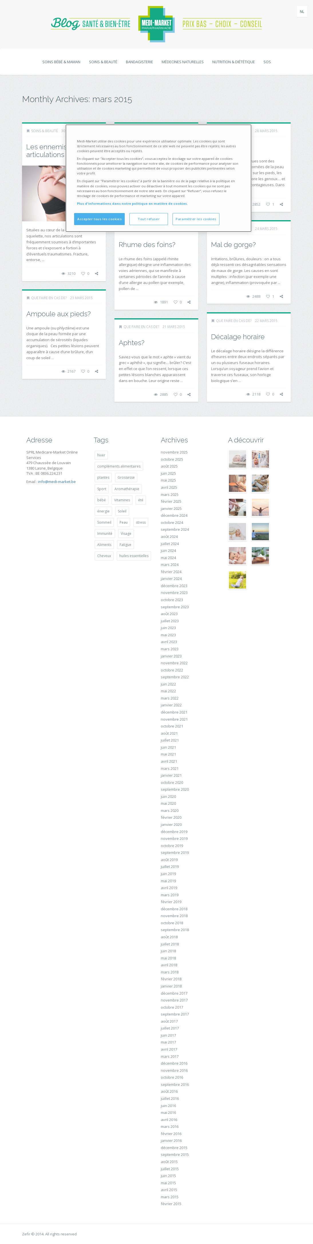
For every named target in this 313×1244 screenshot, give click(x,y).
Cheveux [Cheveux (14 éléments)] (104, 555)
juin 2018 (168, 950)
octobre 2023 (172, 599)
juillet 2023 (170, 620)
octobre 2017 (172, 1007)
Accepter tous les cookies (99, 219)
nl (302, 11)
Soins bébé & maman (61, 61)
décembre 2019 (174, 831)
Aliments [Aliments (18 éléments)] (104, 544)
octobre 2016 (172, 1077)
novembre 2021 (174, 719)
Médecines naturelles (183, 61)
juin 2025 (168, 473)
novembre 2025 (174, 452)
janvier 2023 (171, 656)
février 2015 (171, 1203)
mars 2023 (170, 648)
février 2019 (171, 901)
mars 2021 (170, 768)
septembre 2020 (175, 789)
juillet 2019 (170, 866)
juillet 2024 (170, 543)
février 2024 (171, 571)
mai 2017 (168, 1042)
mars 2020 (170, 810)
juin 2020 (168, 796)
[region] (158, 178)
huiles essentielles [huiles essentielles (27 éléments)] (133, 555)
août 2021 (169, 733)
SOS (267, 61)
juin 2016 (168, 1105)
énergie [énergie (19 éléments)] (103, 511)
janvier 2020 (171, 824)
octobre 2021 (172, 726)
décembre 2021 (174, 712)
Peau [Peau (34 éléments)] (124, 522)
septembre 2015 (175, 1154)
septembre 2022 (175, 676)
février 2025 (171, 501)
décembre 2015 (174, 1147)
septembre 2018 (175, 929)
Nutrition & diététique (233, 61)
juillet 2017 (170, 1028)
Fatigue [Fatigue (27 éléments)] (125, 544)
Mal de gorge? (233, 245)
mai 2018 (168, 958)
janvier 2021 (171, 775)
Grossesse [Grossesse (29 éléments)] (126, 477)
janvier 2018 (171, 986)
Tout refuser (149, 219)
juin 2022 (168, 684)
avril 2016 (169, 1119)
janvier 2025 (171, 508)
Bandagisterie (139, 61)
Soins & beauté (103, 61)
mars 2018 (170, 972)
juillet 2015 (170, 1168)
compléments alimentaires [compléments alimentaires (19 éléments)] (118, 466)
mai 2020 (168, 803)
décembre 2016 (174, 1063)
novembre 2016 (174, 1070)
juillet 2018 (170, 944)
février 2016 (171, 1133)
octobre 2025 (172, 459)
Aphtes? (131, 343)
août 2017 (169, 1021)
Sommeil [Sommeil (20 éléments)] (104, 522)
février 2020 (171, 817)
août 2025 (169, 466)
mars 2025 (170, 494)
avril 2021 (169, 761)
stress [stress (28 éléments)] (141, 522)
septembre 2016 (175, 1084)
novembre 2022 (174, 662)
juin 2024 (168, 550)
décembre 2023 (174, 585)
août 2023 (169, 613)
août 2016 (169, 1091)
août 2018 (169, 936)
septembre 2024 (175, 529)
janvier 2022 (171, 705)
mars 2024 (170, 564)
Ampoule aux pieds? (58, 314)
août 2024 (169, 536)
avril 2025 (169, 487)
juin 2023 (168, 627)
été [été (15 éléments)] (140, 500)
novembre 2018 (174, 915)
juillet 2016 (170, 1098)
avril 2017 (169, 1049)
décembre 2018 (174, 908)
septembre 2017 (175, 1014)
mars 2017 (170, 1056)
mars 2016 (170, 1126)
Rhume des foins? (147, 245)
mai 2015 (168, 1182)
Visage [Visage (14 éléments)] (126, 533)
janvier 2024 (171, 578)
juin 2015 (168, 1175)
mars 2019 (170, 894)
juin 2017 (168, 1035)
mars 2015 (170, 1196)
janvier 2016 (171, 1140)
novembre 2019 (174, 838)
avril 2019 (169, 887)
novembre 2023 (174, 592)
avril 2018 (169, 964)
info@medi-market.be (57, 481)
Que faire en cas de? (49, 297)
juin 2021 (168, 747)
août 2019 (169, 859)
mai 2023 (168, 634)
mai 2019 (168, 880)
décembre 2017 (174, 993)
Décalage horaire (238, 337)
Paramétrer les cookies (196, 219)
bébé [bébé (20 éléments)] (101, 500)
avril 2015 (169, 1189)
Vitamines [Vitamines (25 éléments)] (122, 500)
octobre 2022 (172, 670)
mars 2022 (170, 698)
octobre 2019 (172, 845)
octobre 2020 (172, 782)
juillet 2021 (170, 740)
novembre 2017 (174, 1000)
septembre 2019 (175, 852)
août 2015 (169, 1161)
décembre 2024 (174, 515)
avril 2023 (169, 641)
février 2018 (171, 978)
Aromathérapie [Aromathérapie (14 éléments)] (126, 488)
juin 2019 (168, 873)
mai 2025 (168, 480)
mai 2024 (168, 557)
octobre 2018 (172, 922)
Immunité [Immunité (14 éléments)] (104, 533)
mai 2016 (168, 1112)
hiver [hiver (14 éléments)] (101, 455)
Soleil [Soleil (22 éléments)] (122, 511)
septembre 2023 (175, 606)
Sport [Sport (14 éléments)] (101, 488)
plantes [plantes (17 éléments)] (103, 477)
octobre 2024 (172, 522)
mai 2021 (168, 754)
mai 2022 (168, 690)
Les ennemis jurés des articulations (61, 150)
